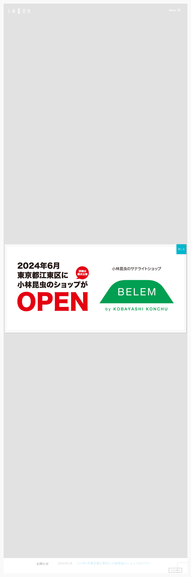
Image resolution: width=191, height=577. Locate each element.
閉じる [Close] (181, 249)
